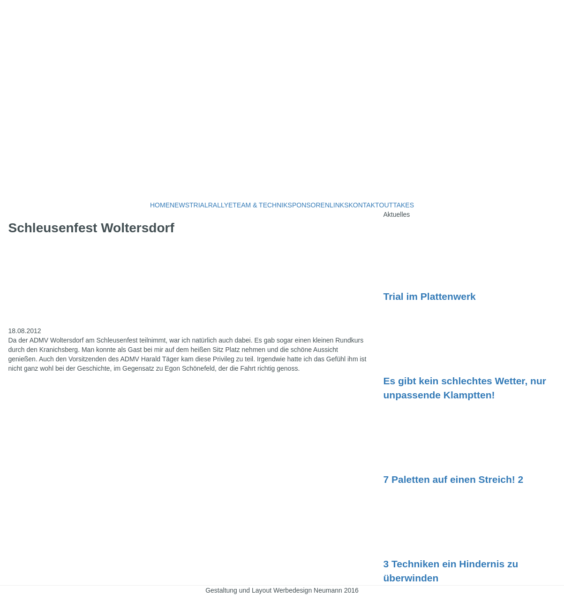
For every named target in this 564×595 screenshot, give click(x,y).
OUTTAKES (396, 205)
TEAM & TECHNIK (260, 205)
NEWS (179, 205)
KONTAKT (364, 205)
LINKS (339, 205)
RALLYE (220, 205)
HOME (160, 205)
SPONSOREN (309, 205)
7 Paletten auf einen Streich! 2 (454, 479)
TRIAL (198, 205)
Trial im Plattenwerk (430, 296)
